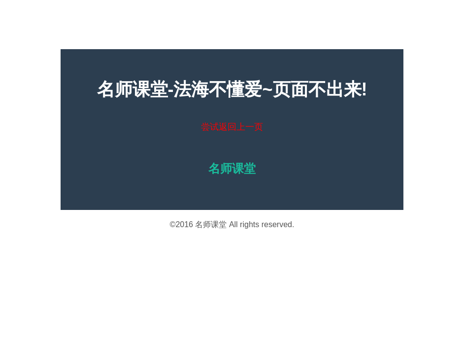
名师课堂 (211, 224)
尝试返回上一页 (232, 127)
